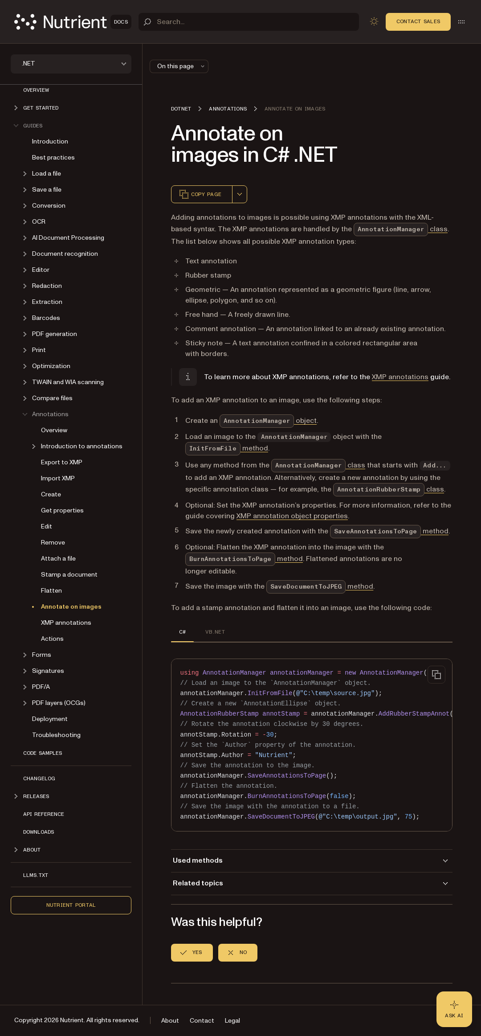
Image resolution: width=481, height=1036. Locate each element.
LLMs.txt (35, 875)
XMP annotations (66, 622)
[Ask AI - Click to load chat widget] (454, 1009)
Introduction (50, 141)
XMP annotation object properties (292, 516)
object (268, 421)
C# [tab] (182, 632)
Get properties (62, 510)
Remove (53, 542)
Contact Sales (418, 21)
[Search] (249, 22)
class (401, 229)
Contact (202, 1020)
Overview (36, 90)
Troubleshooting (56, 735)
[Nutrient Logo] (72, 22)
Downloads (38, 832)
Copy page (200, 194)
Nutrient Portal (71, 905)
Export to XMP (61, 462)
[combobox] (239, 194)
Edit (46, 526)
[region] (311, 745)
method (226, 448)
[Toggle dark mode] (374, 21)
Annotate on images (71, 606)
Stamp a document (69, 574)
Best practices (53, 157)
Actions (52, 639)
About (170, 1020)
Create (51, 494)
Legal (232, 1020)
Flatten (51, 590)
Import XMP (58, 478)
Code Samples (42, 753)
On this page (181, 66)
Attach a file (58, 558)
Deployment (50, 719)
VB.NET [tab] (214, 632)
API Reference (43, 814)
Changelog (39, 778)
